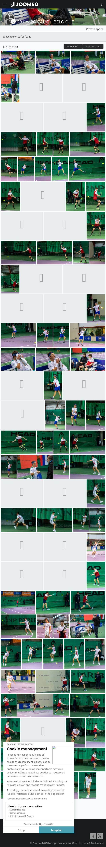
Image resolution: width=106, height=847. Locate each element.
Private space (94, 29)
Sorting (93, 46)
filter (72, 46)
